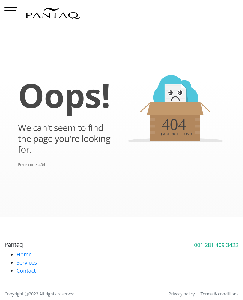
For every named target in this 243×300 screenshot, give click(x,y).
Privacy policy (182, 294)
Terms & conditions (219, 294)
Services (26, 262)
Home (24, 254)
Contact (26, 270)
